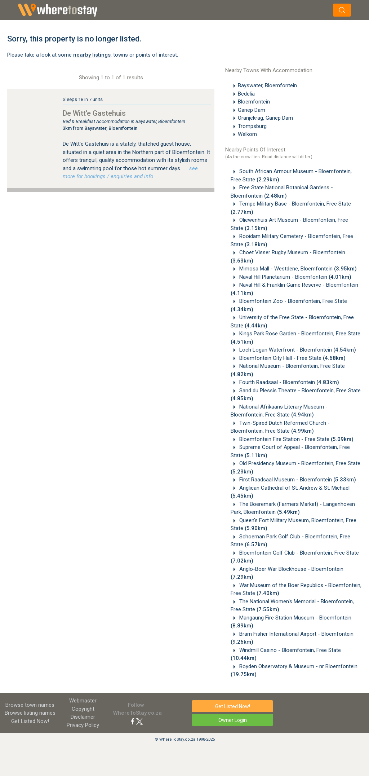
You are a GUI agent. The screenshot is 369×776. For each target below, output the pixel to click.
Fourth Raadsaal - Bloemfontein (288, 382)
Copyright (83, 709)
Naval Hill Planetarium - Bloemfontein (294, 277)
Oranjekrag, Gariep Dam (265, 118)
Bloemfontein (254, 101)
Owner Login (232, 720)
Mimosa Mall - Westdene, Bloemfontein (297, 268)
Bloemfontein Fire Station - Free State (296, 439)
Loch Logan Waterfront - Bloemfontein (297, 350)
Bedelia (246, 94)
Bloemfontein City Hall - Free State (292, 358)
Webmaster (83, 700)
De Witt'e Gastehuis (94, 113)
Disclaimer (83, 717)
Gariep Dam (251, 110)
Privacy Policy (83, 725)
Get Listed (30, 721)
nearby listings (92, 55)
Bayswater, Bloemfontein (267, 85)
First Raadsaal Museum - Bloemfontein (297, 479)
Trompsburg (252, 126)
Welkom (247, 134)
